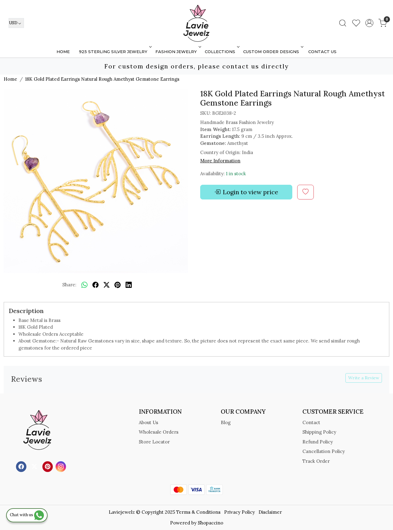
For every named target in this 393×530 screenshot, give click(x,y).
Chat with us (27, 514)
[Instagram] (62, 466)
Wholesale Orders (158, 432)
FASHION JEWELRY (177, 51)
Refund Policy (317, 442)
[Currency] (16, 23)
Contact (311, 422)
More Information (220, 161)
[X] (35, 466)
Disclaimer (270, 512)
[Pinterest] (48, 466)
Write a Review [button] (363, 378)
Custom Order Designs (272, 51)
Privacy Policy (239, 512)
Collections (221, 51)
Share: (69, 285)
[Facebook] (22, 466)
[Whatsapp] (84, 285)
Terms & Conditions (198, 512)
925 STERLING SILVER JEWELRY (114, 51)
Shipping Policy (319, 432)
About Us (148, 422)
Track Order (316, 461)
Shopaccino (210, 523)
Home (63, 51)
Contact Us (322, 51)
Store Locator (154, 442)
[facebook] (95, 285)
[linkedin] (128, 285)
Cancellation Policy (323, 451)
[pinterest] (117, 285)
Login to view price (246, 192)
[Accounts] (369, 23)
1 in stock (236, 173)
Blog (226, 422)
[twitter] (106, 285)
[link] (342, 23)
